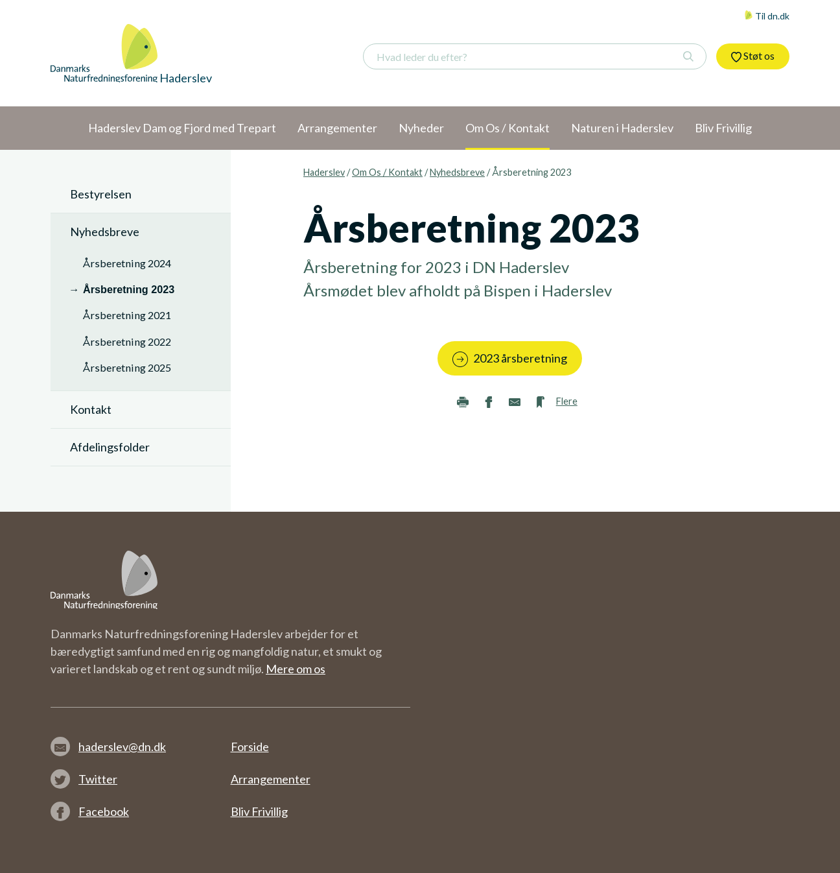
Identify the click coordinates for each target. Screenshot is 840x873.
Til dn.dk (766, 15)
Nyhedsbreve (457, 172)
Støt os (753, 55)
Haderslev (324, 172)
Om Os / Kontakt (387, 172)
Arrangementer (270, 779)
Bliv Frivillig (259, 811)
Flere (567, 401)
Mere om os (295, 669)
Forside (250, 746)
